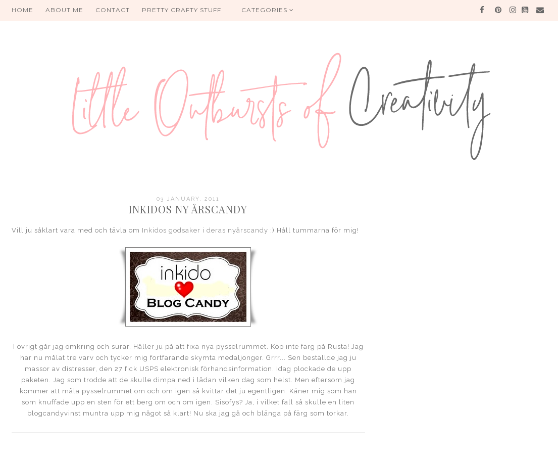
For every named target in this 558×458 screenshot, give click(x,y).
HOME (22, 10)
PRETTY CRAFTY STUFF (181, 10)
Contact (112, 10)
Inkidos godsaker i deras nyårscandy (205, 230)
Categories (267, 10)
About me (64, 10)
